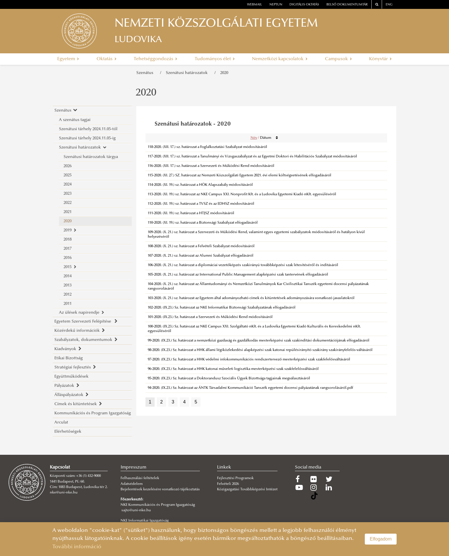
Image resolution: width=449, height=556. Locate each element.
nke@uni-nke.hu (64, 492)
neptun (275, 4)
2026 (68, 166)
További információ (76, 547)
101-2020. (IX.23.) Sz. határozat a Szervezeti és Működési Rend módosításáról (210, 317)
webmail (254, 4)
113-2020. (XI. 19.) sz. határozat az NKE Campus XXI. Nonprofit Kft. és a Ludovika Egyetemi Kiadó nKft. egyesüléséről (242, 194)
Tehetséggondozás (155, 59)
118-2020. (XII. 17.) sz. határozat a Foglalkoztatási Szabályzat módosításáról (207, 147)
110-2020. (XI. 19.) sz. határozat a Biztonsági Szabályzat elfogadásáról (203, 223)
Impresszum (133, 467)
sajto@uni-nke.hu (136, 510)
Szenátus (145, 73)
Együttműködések (71, 376)
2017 (68, 249)
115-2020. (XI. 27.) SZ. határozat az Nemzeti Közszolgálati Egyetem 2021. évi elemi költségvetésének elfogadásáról (239, 175)
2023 (68, 194)
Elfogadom (381, 539)
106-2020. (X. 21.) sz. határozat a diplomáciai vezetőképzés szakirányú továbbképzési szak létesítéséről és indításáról (243, 265)
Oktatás (107, 59)
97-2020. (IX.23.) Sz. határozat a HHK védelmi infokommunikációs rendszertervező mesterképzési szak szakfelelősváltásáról (249, 359)
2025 (68, 175)
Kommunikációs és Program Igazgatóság (92, 413)
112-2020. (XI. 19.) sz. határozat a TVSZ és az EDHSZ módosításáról (201, 204)
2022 (68, 203)
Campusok (338, 59)
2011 (68, 304)
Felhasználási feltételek (140, 478)
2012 (68, 294)
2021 (68, 212)
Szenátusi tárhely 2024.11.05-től (88, 129)
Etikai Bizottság (68, 358)
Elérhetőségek (67, 432)
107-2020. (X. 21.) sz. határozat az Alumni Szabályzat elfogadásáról (200, 255)
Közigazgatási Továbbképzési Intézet (247, 489)
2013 (68, 285)
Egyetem (68, 59)
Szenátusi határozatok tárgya (91, 157)
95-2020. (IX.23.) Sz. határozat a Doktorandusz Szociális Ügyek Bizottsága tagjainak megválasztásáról (229, 378)
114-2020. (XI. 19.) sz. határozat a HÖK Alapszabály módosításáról (200, 185)
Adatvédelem (132, 484)
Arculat (61, 422)
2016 (68, 258)
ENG (389, 4)
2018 (68, 239)
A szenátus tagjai (74, 120)
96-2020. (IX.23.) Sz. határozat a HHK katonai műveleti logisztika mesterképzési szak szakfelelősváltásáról (233, 369)
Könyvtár (380, 59)
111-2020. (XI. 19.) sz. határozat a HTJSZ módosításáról (191, 213)
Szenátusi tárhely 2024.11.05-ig (87, 138)
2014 (68, 276)
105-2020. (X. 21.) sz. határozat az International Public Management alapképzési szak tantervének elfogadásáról (238, 274)
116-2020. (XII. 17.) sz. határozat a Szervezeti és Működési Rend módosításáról (211, 166)
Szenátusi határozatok (188, 73)
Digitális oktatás (304, 4)
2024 (68, 184)
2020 (224, 73)
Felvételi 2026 (228, 484)
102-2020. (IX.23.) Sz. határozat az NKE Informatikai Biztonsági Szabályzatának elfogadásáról (222, 307)
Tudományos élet (215, 59)
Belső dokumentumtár (347, 4)
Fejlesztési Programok (235, 478)
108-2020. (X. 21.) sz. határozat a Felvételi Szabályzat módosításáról (201, 246)
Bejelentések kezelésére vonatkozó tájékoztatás (160, 489)
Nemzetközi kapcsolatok (280, 59)
